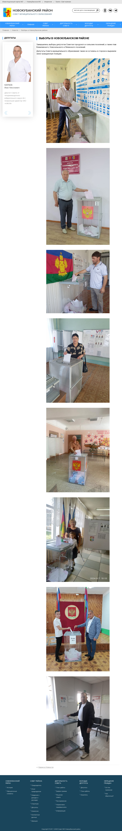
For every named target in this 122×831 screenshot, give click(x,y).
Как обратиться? (109, 795)
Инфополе (48, 2)
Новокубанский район (12, 24)
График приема (61, 791)
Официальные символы (12, 792)
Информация (60, 811)
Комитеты (84, 795)
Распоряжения (61, 801)
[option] (17, 74)
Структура (35, 804)
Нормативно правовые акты (61, 806)
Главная (30, 24)
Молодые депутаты (89, 24)
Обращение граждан (111, 24)
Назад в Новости (45, 767)
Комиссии (35, 811)
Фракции (34, 821)
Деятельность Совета (66, 24)
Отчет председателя (36, 790)
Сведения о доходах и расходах (35, 798)
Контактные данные (35, 816)
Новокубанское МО (34, 2)
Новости (15, 30)
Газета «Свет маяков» (63, 2)
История (10, 787)
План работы (60, 787)
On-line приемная (108, 789)
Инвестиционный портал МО (12, 2)
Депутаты (34, 807)
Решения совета (59, 796)
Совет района (46, 24)
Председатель (36, 785)
